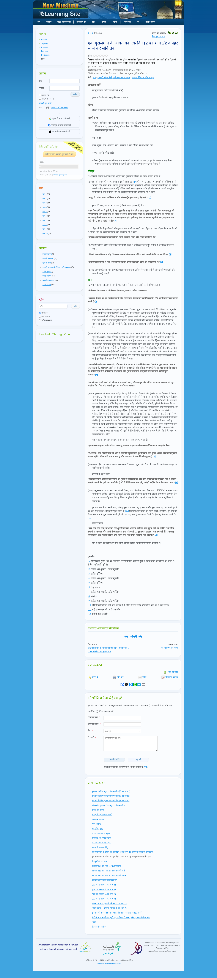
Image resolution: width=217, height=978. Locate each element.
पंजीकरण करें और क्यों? (59, 108)
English (44, 39)
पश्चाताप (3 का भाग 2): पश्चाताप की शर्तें (108, 870)
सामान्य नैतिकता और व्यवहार (143, 77)
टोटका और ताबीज (99, 927)
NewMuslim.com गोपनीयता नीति (109, 964)
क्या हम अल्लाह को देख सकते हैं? (104, 880)
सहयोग (48, 22)
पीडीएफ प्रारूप (169, 677)
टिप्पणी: (92, 737)
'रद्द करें (138, 759)
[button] (40, 194)
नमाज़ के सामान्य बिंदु (100, 847)
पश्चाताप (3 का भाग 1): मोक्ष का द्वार (106, 866)
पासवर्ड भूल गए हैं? (45, 103)
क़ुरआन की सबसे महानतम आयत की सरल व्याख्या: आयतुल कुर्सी (117, 913)
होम (39, 22)
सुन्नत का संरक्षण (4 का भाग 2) (104, 889)
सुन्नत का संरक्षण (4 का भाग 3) (104, 894)
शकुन (94, 922)
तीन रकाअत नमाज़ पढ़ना (101, 838)
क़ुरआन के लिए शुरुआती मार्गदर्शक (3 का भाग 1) (111, 791)
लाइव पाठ (127, 22)
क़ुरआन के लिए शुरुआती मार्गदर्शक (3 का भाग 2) (111, 796)
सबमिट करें (114, 759)
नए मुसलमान (61, 10)
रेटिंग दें (93, 677)
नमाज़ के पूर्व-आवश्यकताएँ (102, 814)
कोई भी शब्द (44, 316)
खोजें (116, 22)
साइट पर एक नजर (64, 22)
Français (44, 51)
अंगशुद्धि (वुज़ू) (97, 828)
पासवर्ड (41, 88)
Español (44, 47)
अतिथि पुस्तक (150, 22)
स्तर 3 (90, 32)
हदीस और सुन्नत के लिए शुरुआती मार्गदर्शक (108, 805)
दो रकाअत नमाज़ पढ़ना (101, 833)
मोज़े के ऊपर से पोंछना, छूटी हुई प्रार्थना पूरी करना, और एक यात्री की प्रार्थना (121, 917)
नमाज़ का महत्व (98, 810)
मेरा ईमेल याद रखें (46, 99)
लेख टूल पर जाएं (158, 36)
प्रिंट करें (118, 677)
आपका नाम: (94, 717)
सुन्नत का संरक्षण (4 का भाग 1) (104, 885)
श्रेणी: (90, 77)
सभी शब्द (43, 313)
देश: (90, 730)
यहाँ (145, 767)
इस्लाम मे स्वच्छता (98, 819)
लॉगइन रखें (44, 95)
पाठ (94, 77)
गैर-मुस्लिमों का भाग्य (169, 648)
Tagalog (44, 43)
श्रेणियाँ (105, 22)
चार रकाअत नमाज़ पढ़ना (101, 842)
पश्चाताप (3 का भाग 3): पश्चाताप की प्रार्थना (109, 875)
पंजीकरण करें (81, 22)
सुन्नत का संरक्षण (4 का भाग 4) (104, 899)
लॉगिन (75, 94)
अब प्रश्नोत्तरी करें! (133, 636)
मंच (138, 22)
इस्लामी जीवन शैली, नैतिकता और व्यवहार (113, 77)
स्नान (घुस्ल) (96, 824)
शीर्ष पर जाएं (170, 672)
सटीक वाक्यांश (45, 320)
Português (45, 55)
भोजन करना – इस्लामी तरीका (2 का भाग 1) (109, 903)
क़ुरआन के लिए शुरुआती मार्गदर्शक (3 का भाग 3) (111, 800)
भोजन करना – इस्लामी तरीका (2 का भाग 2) (109, 908)
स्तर (94, 22)
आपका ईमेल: (94, 724)
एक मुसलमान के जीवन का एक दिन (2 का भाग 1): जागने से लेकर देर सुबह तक (122, 852)
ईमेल (40, 81)
